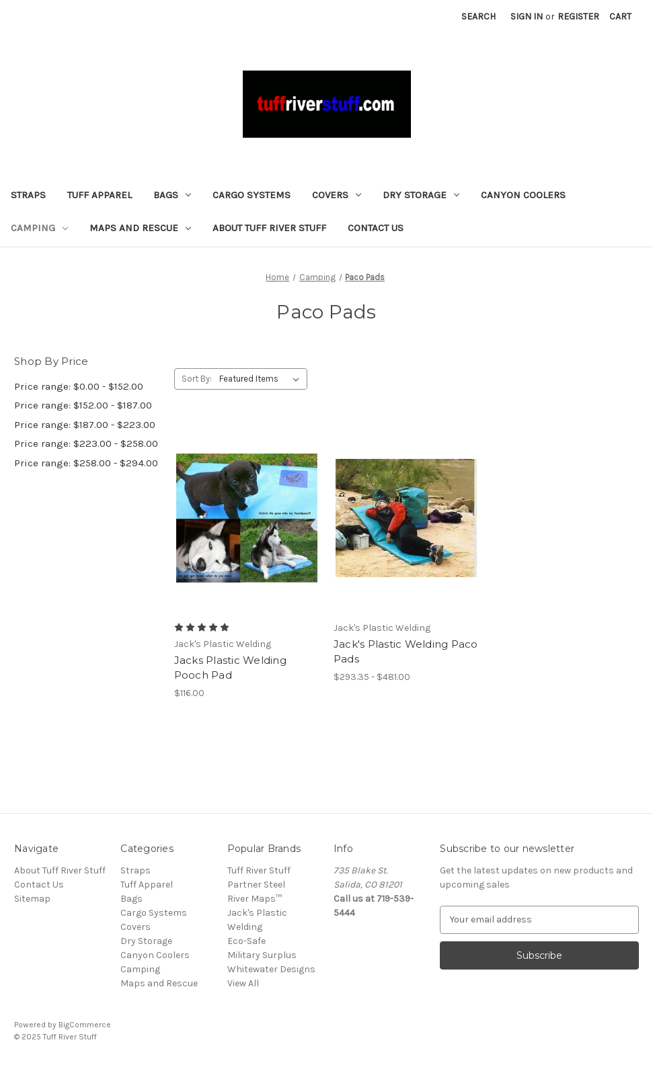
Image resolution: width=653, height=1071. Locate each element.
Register (578, 16)
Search (478, 16)
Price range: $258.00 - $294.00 (86, 463)
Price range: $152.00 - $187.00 (83, 405)
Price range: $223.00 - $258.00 (86, 443)
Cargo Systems (252, 195)
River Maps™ (254, 898)
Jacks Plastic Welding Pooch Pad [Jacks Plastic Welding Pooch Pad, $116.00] (230, 668)
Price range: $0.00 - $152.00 (78, 386)
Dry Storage (421, 195)
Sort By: (197, 379)
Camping (39, 228)
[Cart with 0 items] (620, 16)
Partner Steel (256, 884)
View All (243, 983)
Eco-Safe (246, 941)
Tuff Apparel (99, 195)
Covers (336, 195)
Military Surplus (262, 955)
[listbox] (262, 379)
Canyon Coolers (523, 195)
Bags (172, 195)
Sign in (526, 16)
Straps (28, 195)
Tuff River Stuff (259, 870)
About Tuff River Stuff (269, 228)
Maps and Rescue (140, 228)
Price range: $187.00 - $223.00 (84, 425)
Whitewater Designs (271, 969)
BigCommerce (85, 1024)
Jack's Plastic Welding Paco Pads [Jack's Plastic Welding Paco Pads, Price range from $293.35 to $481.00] (406, 652)
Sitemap (32, 898)
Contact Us (376, 228)
